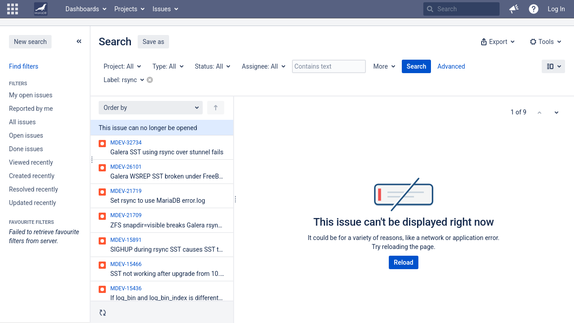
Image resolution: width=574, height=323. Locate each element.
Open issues (26, 135)
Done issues (26, 149)
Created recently (31, 175)
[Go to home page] (41, 9)
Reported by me (31, 108)
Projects (125, 9)
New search (30, 41)
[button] (12, 9)
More (381, 66)
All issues (22, 122)
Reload (403, 262)
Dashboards (82, 9)
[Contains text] (329, 66)
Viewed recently (31, 162)
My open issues (30, 95)
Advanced (451, 66)
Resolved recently (33, 189)
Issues (161, 9)
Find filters (23, 66)
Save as (153, 41)
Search (416, 66)
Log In (556, 9)
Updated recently (32, 202)
